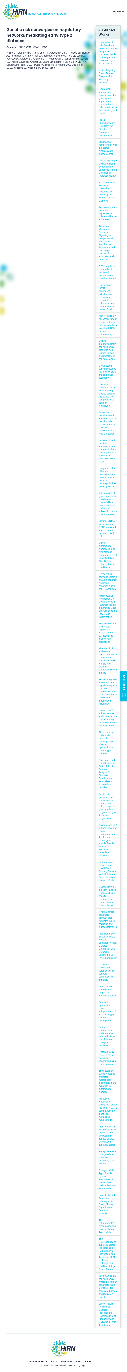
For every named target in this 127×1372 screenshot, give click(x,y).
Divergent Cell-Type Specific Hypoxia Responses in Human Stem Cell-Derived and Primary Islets (107, 1179)
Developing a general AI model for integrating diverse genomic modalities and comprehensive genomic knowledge (107, 395)
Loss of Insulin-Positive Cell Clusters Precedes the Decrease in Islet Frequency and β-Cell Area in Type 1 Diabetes (108, 1314)
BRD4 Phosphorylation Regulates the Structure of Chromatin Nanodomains (107, 128)
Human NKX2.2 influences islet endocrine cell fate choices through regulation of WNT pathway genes (108, 718)
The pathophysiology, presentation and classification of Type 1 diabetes (107, 1226)
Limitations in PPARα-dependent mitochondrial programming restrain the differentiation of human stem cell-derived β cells (107, 297)
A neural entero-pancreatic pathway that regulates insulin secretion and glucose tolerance (108, 919)
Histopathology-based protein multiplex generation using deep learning (107, 1058)
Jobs (78, 1361)
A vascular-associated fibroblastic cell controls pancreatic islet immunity (106, 972)
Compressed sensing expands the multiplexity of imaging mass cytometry (108, 371)
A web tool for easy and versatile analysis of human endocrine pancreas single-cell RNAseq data (108, 581)
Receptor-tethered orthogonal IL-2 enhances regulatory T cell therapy (108, 1157)
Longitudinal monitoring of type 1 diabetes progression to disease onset (108, 148)
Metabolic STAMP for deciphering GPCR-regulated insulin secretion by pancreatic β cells (108, 529)
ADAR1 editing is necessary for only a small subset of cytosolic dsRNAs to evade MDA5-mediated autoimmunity (108, 325)
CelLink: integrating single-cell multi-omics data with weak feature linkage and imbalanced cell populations (108, 349)
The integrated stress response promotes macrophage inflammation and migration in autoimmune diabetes (107, 1081)
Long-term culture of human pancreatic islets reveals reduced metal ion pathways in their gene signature (108, 477)
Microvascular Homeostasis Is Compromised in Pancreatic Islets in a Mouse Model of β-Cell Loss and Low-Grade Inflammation (108, 606)
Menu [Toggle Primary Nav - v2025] (118, 11)
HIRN (51, 1366)
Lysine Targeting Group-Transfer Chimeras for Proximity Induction (107, 76)
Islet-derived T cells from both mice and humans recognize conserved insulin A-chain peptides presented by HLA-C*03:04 (108, 53)
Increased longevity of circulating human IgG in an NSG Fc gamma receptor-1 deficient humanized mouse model (108, 1109)
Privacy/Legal (79, 1366)
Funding (66, 1361)
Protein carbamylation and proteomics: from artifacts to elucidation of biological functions (107, 1036)
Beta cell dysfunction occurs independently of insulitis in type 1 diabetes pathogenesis (107, 1011)
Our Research (38, 1361)
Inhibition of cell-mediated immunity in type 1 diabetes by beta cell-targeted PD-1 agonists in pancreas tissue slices (108, 451)
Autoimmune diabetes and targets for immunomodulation (108, 991)
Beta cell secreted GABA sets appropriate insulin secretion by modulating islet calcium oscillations (108, 632)
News (54, 1361)
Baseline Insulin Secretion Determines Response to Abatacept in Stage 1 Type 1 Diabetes (107, 191)
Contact (91, 1361)
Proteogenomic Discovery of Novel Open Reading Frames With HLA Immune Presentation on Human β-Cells (108, 871)
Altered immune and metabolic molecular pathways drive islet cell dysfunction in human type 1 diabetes (107, 743)
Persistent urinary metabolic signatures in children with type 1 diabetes (108, 213)
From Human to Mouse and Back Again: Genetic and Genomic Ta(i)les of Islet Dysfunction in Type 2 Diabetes (107, 1135)
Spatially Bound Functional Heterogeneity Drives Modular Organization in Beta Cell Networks (107, 1204)
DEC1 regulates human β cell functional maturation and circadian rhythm (107, 272)
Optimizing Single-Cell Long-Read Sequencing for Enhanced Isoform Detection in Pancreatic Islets (108, 168)
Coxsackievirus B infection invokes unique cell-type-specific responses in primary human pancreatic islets (107, 896)
